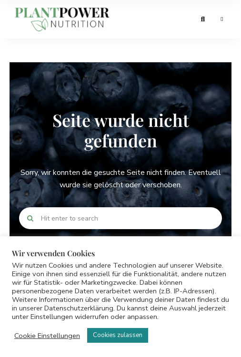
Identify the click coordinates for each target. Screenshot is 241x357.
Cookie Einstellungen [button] (47, 335)
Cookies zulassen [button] (117, 335)
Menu (221, 19)
